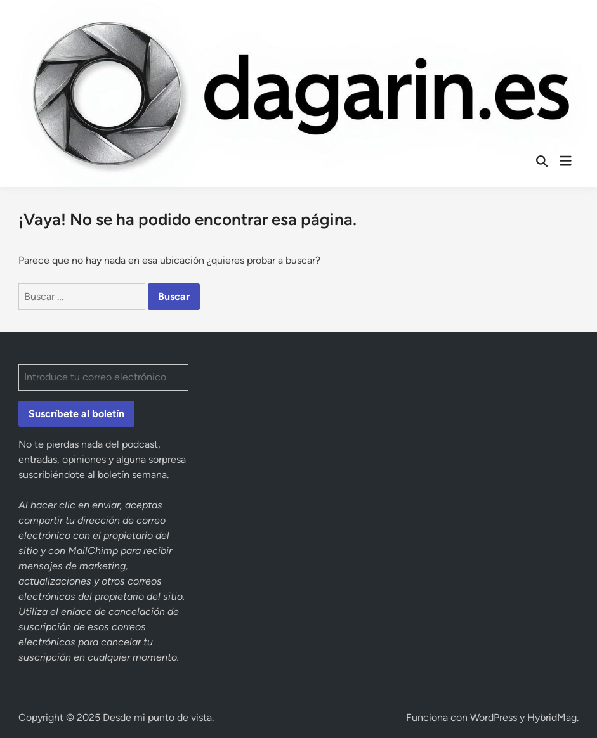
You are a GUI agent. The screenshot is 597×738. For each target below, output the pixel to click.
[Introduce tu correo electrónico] (103, 377)
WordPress (493, 717)
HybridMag (552, 717)
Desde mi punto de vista (157, 717)
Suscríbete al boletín (76, 414)
